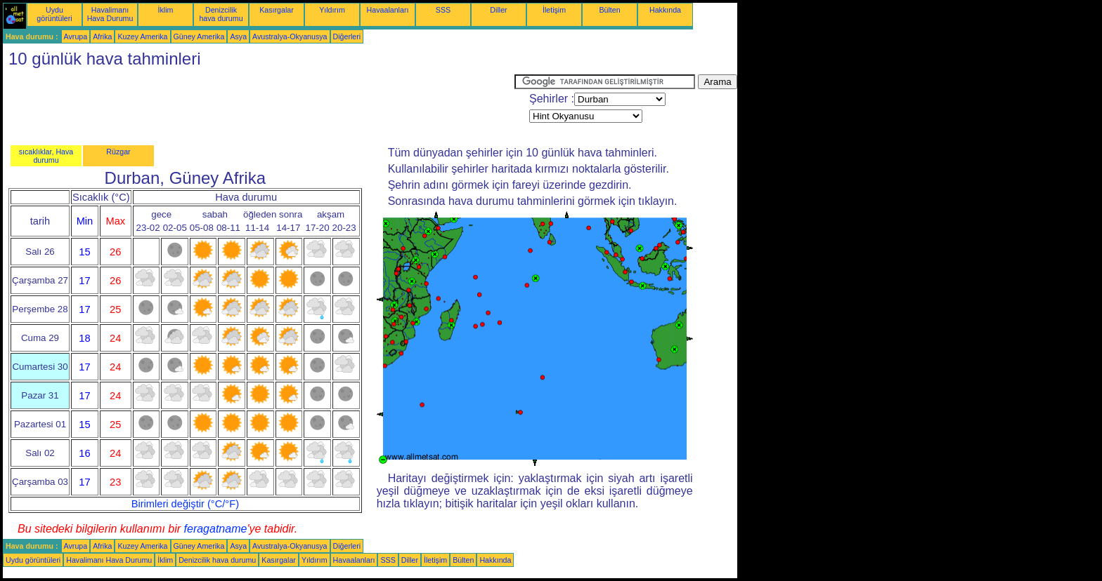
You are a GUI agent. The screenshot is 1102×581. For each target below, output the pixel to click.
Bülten (609, 10)
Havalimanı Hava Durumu (110, 14)
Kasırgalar (276, 10)
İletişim (554, 10)
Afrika (102, 36)
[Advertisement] (258, 106)
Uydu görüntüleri (54, 14)
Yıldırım (332, 10)
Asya (238, 36)
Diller (498, 10)
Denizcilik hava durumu (220, 14)
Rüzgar (118, 151)
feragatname (215, 529)
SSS (443, 10)
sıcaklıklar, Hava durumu (46, 155)
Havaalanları (388, 10)
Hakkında (665, 10)
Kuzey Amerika (142, 36)
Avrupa (76, 36)
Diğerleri (347, 36)
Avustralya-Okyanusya (289, 36)
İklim (166, 10)
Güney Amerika (199, 36)
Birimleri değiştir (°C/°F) (185, 503)
